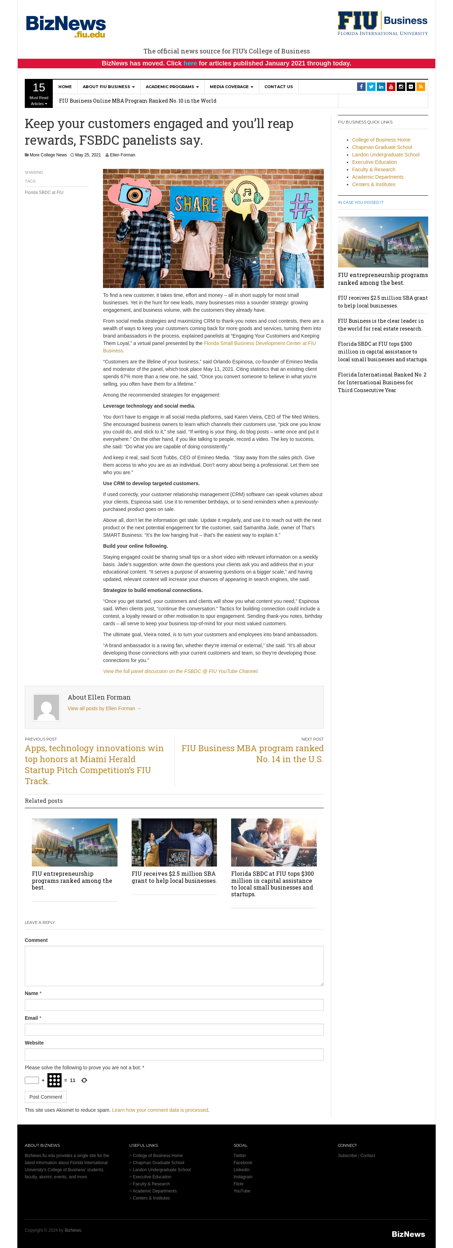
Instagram (243, 1176)
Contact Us (278, 86)
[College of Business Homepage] (383, 22)
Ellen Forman (122, 155)
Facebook (243, 1162)
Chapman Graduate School (382, 147)
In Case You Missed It (361, 202)
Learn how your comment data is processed (160, 1110)
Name (31, 993)
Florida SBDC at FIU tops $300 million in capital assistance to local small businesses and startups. (272, 884)
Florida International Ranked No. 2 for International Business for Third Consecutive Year (382, 382)
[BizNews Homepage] (66, 25)
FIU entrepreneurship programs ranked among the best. (72, 880)
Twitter (240, 1155)
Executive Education (374, 162)
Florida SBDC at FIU (44, 192)
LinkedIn (242, 1169)
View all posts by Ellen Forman (105, 708)
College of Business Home (381, 140)
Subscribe (347, 1155)
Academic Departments (378, 177)
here (190, 63)
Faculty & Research (373, 169)
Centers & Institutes (373, 184)
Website (34, 1043)
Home (65, 86)
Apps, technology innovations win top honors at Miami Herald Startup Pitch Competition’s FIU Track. (94, 764)
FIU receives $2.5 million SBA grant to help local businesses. (174, 877)
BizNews (73, 1230)
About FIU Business (109, 86)
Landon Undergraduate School (386, 154)
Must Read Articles (39, 93)
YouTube (242, 1191)
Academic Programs (172, 86)
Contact (367, 1155)
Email (31, 1018)
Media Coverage (231, 86)
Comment (36, 940)
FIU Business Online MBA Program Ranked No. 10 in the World (138, 100)
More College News (48, 155)
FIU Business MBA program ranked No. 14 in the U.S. (253, 753)
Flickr (239, 1183)
